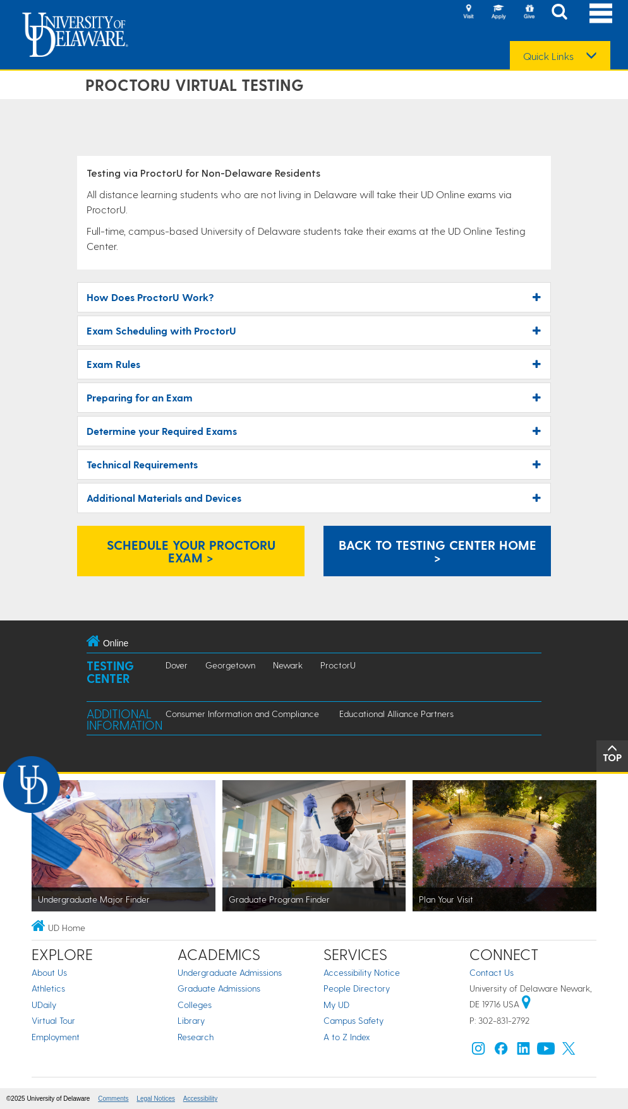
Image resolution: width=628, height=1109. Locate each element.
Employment (56, 1036)
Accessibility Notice (361, 972)
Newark (288, 665)
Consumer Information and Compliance (242, 713)
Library (191, 1020)
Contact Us (491, 972)
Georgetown (230, 665)
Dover (177, 665)
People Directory (356, 988)
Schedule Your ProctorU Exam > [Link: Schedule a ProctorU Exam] (191, 551)
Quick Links (548, 56)
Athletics (48, 988)
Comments (113, 1098)
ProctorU (338, 665)
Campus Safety (353, 1020)
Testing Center (110, 671)
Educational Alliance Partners (396, 713)
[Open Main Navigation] (600, 13)
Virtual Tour (53, 1020)
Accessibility (200, 1098)
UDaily (44, 1004)
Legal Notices (155, 1098)
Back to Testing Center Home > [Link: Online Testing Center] (437, 551)
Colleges (195, 1004)
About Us (49, 972)
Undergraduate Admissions (230, 972)
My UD (336, 1004)
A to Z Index (346, 1036)
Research (196, 1036)
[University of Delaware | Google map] (526, 1004)
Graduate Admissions (219, 988)
